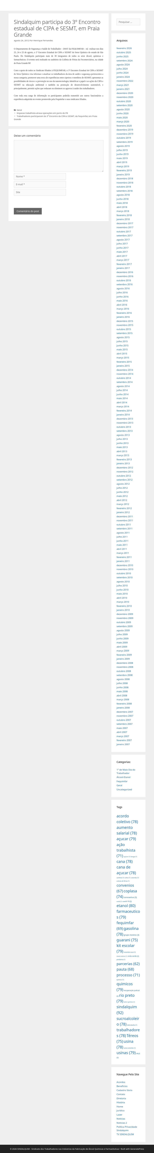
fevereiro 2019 (124, 170)
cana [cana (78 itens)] (125, 861)
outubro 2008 (124, 671)
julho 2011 (122, 536)
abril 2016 (122, 304)
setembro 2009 (125, 626)
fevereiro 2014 (124, 410)
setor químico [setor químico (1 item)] (129, 1002)
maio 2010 (122, 593)
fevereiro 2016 (124, 312)
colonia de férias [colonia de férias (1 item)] (123, 881)
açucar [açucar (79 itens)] (126, 838)
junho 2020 (123, 113)
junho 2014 (123, 394)
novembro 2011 (125, 520)
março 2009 (123, 650)
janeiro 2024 (123, 76)
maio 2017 (122, 251)
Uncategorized (124, 789)
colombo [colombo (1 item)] (135, 878)
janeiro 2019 (123, 174)
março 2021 (123, 84)
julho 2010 (122, 585)
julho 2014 (122, 390)
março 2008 (123, 699)
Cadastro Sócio (124, 1090)
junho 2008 (123, 687)
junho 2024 (123, 72)
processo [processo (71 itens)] (128, 974)
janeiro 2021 (123, 88)
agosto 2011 (123, 532)
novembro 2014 (125, 373)
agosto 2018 (123, 194)
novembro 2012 (125, 471)
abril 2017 (122, 255)
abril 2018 (122, 207)
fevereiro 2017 (124, 264)
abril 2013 (122, 451)
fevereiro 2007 (124, 740)
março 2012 (123, 504)
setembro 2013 (125, 430)
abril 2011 (122, 548)
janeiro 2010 (123, 609)
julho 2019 (122, 150)
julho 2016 (122, 292)
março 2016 (123, 308)
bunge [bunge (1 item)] (134, 857)
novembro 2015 (125, 325)
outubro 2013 (124, 426)
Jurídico (121, 1110)
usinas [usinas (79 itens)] (126, 1052)
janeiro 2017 (123, 268)
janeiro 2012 (123, 512)
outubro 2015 (124, 329)
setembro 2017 (125, 235)
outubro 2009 (124, 622)
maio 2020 (122, 117)
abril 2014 (122, 402)
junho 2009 (123, 638)
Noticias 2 (122, 1122)
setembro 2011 (125, 528)
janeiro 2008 (123, 707)
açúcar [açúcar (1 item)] (127, 857)
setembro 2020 (125, 105)
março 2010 (123, 601)
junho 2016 (123, 296)
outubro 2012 (124, 475)
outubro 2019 (124, 137)
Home (120, 1106)
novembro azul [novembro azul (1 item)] (130, 952)
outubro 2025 (124, 52)
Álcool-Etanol (123, 777)
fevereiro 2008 (124, 703)
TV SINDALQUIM (125, 1134)
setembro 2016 (125, 284)
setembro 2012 (125, 479)
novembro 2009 (125, 618)
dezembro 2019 (125, 129)
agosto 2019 (123, 145)
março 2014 (123, 406)
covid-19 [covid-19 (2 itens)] (127, 901)
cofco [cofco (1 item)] (127, 878)
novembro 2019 (125, 133)
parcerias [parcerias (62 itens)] (128, 963)
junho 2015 (123, 345)
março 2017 (123, 259)
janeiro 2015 (123, 365)
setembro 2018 (125, 190)
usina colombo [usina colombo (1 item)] (130, 1048)
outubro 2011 (124, 524)
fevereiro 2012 (124, 508)
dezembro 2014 (125, 369)
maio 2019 (122, 158)
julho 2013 (122, 439)
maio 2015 (122, 349)
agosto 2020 (123, 109)
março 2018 (123, 211)
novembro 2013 (125, 422)
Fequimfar (122, 781)
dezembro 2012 (125, 467)
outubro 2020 (124, 101)
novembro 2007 (125, 715)
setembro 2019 (125, 141)
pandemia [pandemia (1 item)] (121, 959)
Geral (19, 110)
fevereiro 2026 (124, 48)
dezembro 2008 (125, 662)
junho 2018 (123, 198)
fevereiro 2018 (124, 215)
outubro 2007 (124, 719)
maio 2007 (122, 728)
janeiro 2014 (123, 414)
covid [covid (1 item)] (119, 901)
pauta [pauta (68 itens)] (125, 969)
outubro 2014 (124, 378)
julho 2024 (122, 68)
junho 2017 (123, 247)
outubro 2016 (124, 280)
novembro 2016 (125, 276)
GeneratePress (137, 1149)
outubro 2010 (124, 573)
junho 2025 (123, 56)
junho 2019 (123, 154)
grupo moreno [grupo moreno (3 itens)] (131, 935)
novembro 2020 (125, 97)
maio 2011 (122, 544)
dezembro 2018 (125, 178)
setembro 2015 (125, 333)
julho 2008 (122, 683)
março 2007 (123, 736)
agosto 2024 (123, 64)
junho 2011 (123, 540)
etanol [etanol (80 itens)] (126, 905)
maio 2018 (122, 202)
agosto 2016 (123, 288)
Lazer (119, 1114)
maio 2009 (122, 642)
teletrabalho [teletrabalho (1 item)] (132, 1025)
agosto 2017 (123, 239)
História (121, 1102)
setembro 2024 (125, 60)
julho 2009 (122, 634)
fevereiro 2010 (124, 605)
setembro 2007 (125, 723)
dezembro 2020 (125, 93)
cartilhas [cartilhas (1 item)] (120, 878)
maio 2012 (122, 495)
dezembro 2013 (125, 418)
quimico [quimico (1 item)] (120, 980)
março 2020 (123, 121)
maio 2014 (122, 398)
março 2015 (123, 357)
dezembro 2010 (125, 565)
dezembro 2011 (125, 516)
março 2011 (123, 552)
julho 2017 (122, 243)
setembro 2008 (125, 675)
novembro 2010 (125, 569)
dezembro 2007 (125, 711)
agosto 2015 (123, 337)
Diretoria (121, 1098)
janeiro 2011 (123, 561)
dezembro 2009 (125, 614)
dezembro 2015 (125, 321)
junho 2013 (123, 443)
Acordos (121, 1082)
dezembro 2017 (125, 223)
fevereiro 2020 (124, 125)
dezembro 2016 (125, 272)
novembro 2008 (125, 666)
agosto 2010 (123, 581)
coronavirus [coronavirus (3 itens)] (130, 897)
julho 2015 (122, 341)
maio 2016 (122, 300)
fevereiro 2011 (124, 557)
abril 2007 (122, 732)
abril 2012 (122, 500)
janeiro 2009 (123, 658)
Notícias (121, 1118)
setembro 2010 (125, 577)
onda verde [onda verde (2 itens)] (133, 956)
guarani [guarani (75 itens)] (127, 939)
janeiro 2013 (123, 463)
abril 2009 (122, 646)
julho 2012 (122, 487)
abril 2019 (122, 162)
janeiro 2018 (123, 219)
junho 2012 (123, 491)
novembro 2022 (125, 80)
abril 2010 (122, 597)
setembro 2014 (125, 382)
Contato (121, 1094)
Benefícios (122, 1086)
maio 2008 (122, 691)
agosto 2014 (123, 386)
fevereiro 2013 (124, 459)
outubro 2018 (124, 186)
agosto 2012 (123, 483)
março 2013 (123, 455)
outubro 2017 (124, 231)
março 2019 (123, 166)
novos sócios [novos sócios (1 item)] (122, 956)
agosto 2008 (123, 679)
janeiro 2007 (123, 744)
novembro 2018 (125, 182)
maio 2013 (122, 447)
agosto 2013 (123, 435)
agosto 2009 (123, 630)
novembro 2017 (125, 227)
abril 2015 (122, 353)
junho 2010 (123, 589)
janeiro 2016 (123, 316)
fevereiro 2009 (124, 654)
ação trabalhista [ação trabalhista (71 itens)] (126, 850)
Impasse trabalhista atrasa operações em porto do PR (42, 113)
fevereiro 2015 (124, 361)
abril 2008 (122, 695)
